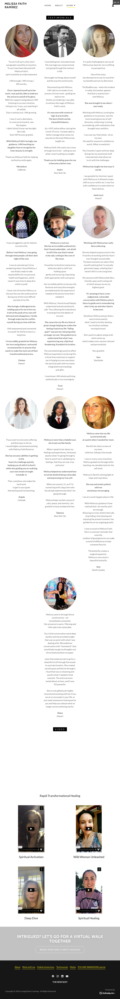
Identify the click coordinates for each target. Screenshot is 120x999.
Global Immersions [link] (45, 967)
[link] (19, 7)
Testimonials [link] (62, 967)
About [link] (59, 5)
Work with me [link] (28, 967)
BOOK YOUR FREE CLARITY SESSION (60, 949)
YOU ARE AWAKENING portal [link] (91, 967)
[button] (71, 6)
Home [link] (48, 5)
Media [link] (73, 967)
